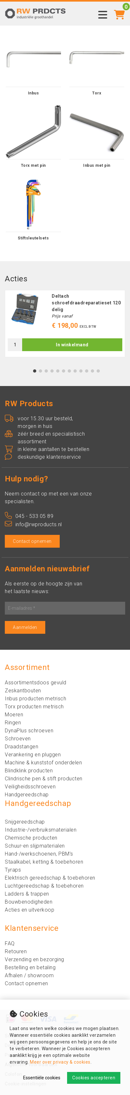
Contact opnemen (32, 541)
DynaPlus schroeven (29, 731)
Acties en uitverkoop (29, 910)
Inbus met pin (96, 165)
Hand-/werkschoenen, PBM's (39, 854)
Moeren (14, 715)
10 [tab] (86, 371)
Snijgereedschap (25, 822)
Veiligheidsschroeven (30, 787)
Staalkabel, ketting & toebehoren (44, 862)
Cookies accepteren (93, 1077)
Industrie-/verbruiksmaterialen (40, 830)
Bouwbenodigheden (28, 902)
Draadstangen (21, 747)
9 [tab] (80, 371)
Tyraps (13, 870)
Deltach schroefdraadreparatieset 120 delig (86, 303)
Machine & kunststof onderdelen (43, 763)
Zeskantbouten (23, 691)
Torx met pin (33, 165)
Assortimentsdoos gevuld (35, 683)
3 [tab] (46, 371)
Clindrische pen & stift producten (43, 779)
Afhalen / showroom (29, 975)
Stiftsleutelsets (33, 238)
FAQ (10, 943)
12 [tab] (98, 371)
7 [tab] (69, 371)
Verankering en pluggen (33, 755)
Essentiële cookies (41, 1077)
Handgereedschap (27, 795)
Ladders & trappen (27, 894)
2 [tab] (40, 371)
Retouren (16, 951)
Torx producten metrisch (34, 707)
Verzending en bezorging (34, 959)
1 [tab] (34, 371)
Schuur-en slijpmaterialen (35, 846)
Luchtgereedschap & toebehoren (44, 886)
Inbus (33, 93)
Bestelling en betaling (30, 967)
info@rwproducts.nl (33, 524)
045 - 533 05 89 (29, 516)
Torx (96, 93)
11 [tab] (92, 371)
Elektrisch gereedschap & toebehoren (50, 878)
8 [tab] (75, 371)
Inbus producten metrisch (35, 699)
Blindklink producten (29, 771)
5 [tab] (57, 371)
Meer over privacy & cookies (60, 1062)
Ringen (13, 723)
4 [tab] (51, 371)
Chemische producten (31, 838)
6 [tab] (63, 371)
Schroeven (18, 739)
